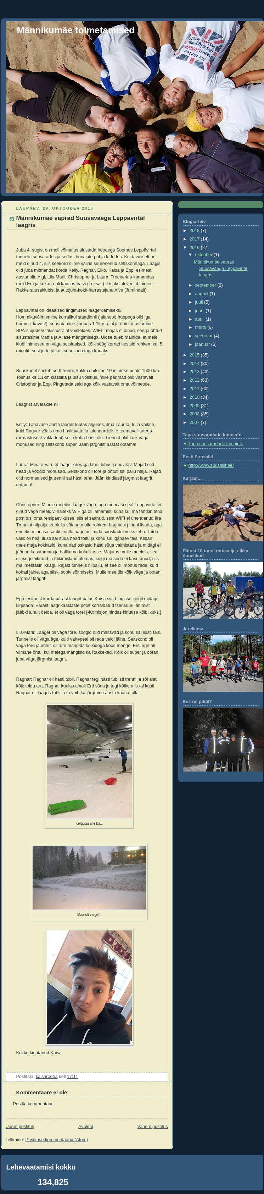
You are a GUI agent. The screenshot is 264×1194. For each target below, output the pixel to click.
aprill (200, 319)
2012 (195, 380)
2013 (195, 371)
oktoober (204, 254)
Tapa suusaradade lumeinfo (216, 443)
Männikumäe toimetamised (76, 30)
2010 (195, 397)
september (206, 285)
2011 (195, 388)
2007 (195, 422)
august (202, 293)
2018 (195, 230)
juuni (200, 310)
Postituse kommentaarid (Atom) (57, 1139)
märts (201, 327)
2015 (195, 355)
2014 (195, 363)
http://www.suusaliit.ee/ (211, 465)
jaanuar (203, 344)
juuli (199, 302)
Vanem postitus (152, 1126)
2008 (195, 413)
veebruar (204, 335)
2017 (195, 239)
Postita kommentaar (33, 1103)
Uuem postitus (20, 1126)
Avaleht (85, 1126)
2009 (195, 405)
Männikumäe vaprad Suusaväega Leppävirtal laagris (220, 268)
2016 (195, 247)
